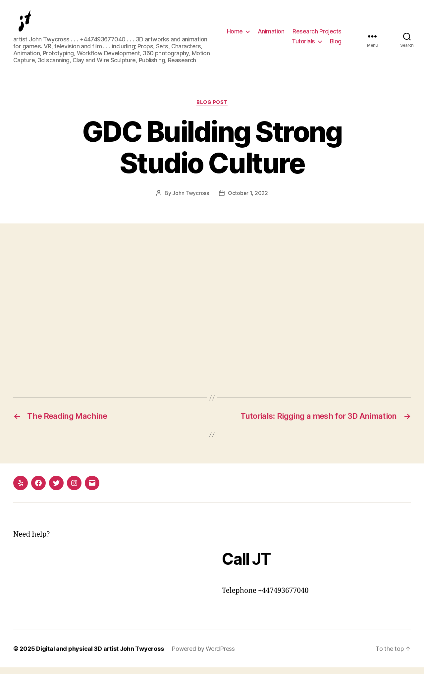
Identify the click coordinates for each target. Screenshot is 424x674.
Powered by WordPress (203, 655)
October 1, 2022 (248, 199)
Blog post (212, 109)
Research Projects (317, 34)
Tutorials (303, 44)
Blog (336, 44)
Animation (271, 34)
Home (235, 34)
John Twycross (190, 199)
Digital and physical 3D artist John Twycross (100, 655)
